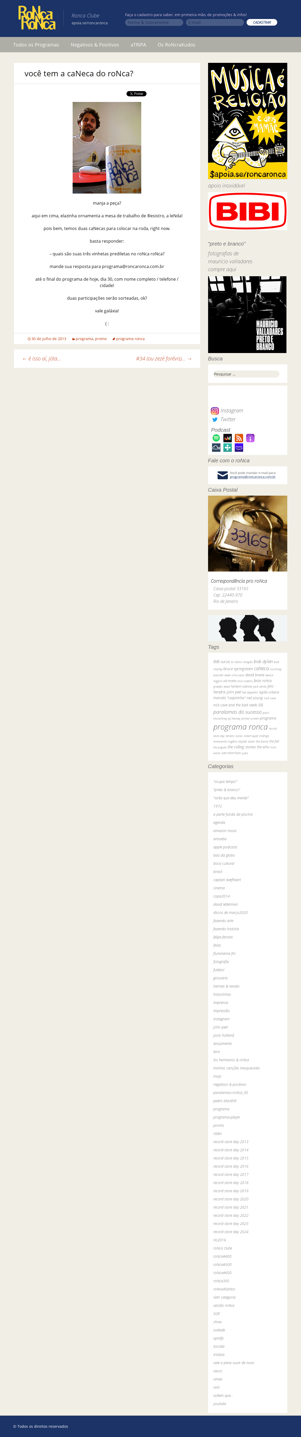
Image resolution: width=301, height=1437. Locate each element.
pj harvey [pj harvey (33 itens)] (234, 718)
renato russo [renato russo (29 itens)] (234, 736)
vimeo (218, 1379)
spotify (218, 1338)
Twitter (223, 419)
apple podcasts (225, 846)
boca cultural (223, 863)
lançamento (222, 1043)
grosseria (220, 977)
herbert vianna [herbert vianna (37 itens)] (241, 686)
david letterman (225, 904)
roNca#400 (222, 1256)
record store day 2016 (230, 1166)
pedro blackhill (224, 1100)
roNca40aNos (224, 1289)
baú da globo (224, 855)
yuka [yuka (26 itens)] (245, 753)
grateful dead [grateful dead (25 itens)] (221, 686)
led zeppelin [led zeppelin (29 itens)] (250, 692)
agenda (219, 822)
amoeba (220, 838)
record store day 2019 (230, 1190)
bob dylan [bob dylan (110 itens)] (263, 661)
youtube (219, 1403)
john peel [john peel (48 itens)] (234, 691)
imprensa (220, 1002)
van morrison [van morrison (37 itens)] (231, 753)
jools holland (223, 1035)
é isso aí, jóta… (41, 358)
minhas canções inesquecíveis (236, 1067)
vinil (216, 1387)
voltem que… (223, 1395)
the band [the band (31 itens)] (262, 741)
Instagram (227, 410)
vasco (217, 1370)
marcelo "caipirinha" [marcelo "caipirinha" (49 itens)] (229, 697)
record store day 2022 (230, 1215)
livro (216, 1051)
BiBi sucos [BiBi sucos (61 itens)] (221, 661)
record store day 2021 (230, 1207)
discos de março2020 (230, 912)
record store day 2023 (230, 1223)
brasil (217, 871)
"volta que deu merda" (231, 797)
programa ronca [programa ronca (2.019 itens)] (240, 726)
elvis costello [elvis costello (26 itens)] (245, 681)
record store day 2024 (230, 1231)
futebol (218, 969)
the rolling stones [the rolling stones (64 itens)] (242, 746)
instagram (221, 1018)
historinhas (222, 994)
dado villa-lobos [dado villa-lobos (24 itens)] (234, 675)
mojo (217, 1076)
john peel (220, 1027)
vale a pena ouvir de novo (233, 1362)
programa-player (226, 1117)
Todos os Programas (36, 44)
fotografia (221, 961)
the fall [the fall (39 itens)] (274, 741)
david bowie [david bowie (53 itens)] (254, 674)
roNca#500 (222, 1264)
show (217, 1321)
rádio (217, 1133)
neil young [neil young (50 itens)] (255, 697)
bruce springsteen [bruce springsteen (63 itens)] (238, 668)
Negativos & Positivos (95, 44)
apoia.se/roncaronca (90, 22)
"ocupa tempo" (225, 781)
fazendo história (226, 928)
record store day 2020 (230, 1198)
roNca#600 (222, 1272)
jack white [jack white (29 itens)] (259, 686)
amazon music (225, 830)
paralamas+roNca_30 (230, 1092)
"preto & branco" (226, 789)
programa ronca (130, 338)
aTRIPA (138, 44)
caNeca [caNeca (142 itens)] (261, 668)
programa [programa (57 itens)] (268, 718)
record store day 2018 (230, 1182)
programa (84, 338)
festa (217, 945)
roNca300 (221, 1280)
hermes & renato (226, 986)
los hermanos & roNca (231, 1059)
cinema (219, 887)
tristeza (218, 1354)
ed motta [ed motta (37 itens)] (229, 681)
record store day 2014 (230, 1149)
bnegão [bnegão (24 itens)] (248, 662)
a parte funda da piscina (233, 814)
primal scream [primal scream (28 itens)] (250, 718)
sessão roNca (223, 1305)
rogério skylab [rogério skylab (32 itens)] (237, 741)
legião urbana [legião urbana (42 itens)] (269, 692)
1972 (217, 806)
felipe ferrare (223, 937)
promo (101, 338)
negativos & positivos (229, 1084)
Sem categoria (224, 1297)
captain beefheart (227, 879)
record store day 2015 (230, 1158)
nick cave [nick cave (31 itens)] (270, 698)
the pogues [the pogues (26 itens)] (220, 747)
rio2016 (219, 1239)
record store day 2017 (230, 1174)
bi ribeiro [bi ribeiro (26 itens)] (236, 662)
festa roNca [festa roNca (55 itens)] (263, 680)
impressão (221, 1010)
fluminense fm (224, 953)
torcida (218, 1346)
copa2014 (221, 896)
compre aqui (222, 269)
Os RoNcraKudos (176, 44)
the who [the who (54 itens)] (263, 746)
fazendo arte (223, 920)
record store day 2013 (230, 1141)
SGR (216, 1313)
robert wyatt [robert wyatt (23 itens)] (251, 736)
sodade (219, 1329)
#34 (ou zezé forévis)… (164, 358)
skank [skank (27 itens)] (251, 741)
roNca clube (222, 1248)
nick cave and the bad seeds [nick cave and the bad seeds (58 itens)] (235, 704)
